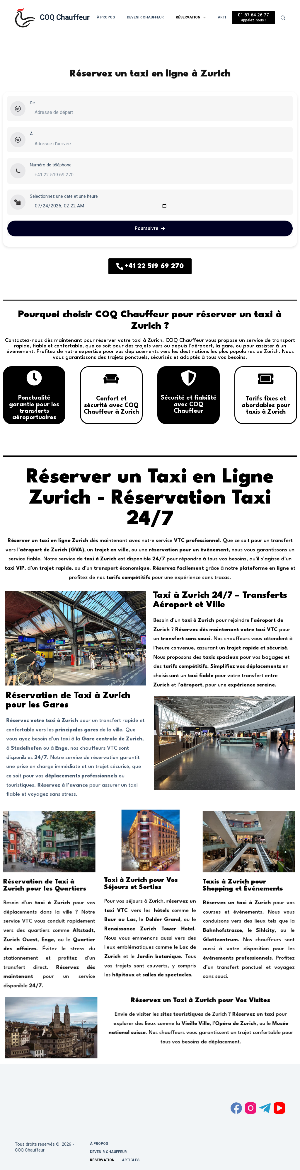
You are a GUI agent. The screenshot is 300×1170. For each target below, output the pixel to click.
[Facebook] (236, 1108)
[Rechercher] (283, 18)
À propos (106, 17)
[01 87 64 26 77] (253, 17)
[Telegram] (265, 1108)
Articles (130, 1160)
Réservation (191, 17)
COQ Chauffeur (65, 17)
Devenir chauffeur (145, 17)
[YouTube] (279, 1108)
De (32, 102)
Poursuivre (150, 228)
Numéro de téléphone (50, 165)
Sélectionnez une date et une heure (64, 196)
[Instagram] (250, 1108)
